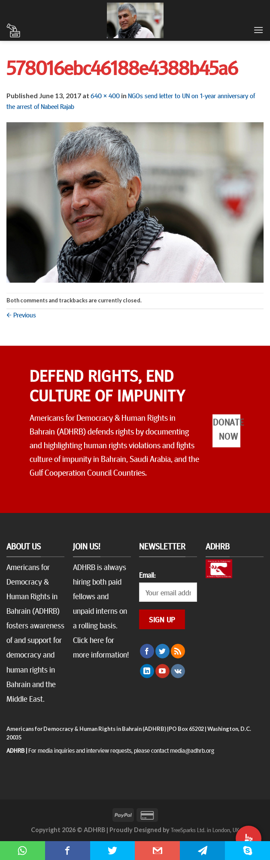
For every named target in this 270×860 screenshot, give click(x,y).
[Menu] (258, 29)
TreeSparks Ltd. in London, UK (205, 829)
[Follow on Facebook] (147, 651)
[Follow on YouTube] (162, 671)
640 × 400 (105, 95)
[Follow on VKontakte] (178, 671)
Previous (21, 314)
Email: (147, 575)
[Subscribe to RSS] (178, 651)
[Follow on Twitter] (162, 651)
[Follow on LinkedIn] (147, 671)
